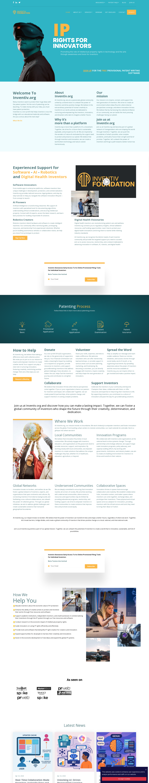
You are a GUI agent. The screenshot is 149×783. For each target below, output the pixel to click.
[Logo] (22, 12)
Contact (122, 12)
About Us (76, 12)
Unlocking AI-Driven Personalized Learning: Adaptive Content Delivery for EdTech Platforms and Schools (74, 775)
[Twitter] (19, 2)
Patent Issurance (127, 331)
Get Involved (110, 12)
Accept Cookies (124, 779)
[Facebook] (13, 2)
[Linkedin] (16, 2)
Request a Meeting (22, 380)
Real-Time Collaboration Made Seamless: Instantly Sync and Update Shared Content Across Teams (32, 775)
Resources (100, 2)
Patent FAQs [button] (113, 2)
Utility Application (74, 331)
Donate (131, 12)
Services (88, 12)
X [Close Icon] (145, 769)
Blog (124, 2)
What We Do (17, 121)
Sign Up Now (20, 238)
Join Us (131, 2)
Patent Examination (100, 331)
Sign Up (87, 71)
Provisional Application (48, 331)
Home (68, 12)
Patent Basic (22, 331)
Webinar (99, 12)
